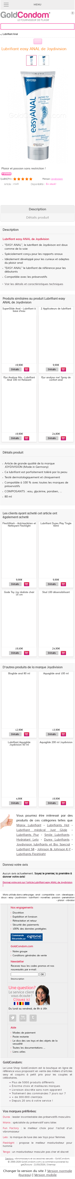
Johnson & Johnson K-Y (54, 849)
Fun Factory (11, 1128)
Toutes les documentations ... (29, 1047)
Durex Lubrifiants (56, 840)
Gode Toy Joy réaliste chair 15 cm (19, 593)
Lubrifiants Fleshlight (31, 854)
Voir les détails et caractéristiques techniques (34, 284)
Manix (7, 1122)
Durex (6, 1117)
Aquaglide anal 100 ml (56, 673)
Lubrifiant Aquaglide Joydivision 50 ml (19, 743)
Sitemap (51, 1164)
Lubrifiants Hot (58, 825)
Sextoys (9, 1158)
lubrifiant (32, 245)
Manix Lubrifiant (28, 825)
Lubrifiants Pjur (27, 835)
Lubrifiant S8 (25, 849)
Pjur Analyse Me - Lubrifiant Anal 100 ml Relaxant (19, 378)
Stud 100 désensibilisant (56, 592)
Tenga (6, 1152)
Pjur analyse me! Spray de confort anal (56, 378)
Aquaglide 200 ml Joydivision (56, 742)
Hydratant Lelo (27, 840)
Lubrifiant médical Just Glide (41, 830)
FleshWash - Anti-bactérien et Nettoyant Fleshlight (19, 524)
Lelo (5, 1137)
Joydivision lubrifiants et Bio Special (43, 844)
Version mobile (45, 1175)
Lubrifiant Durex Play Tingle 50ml (55, 524)
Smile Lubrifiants (56, 835)
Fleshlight (8, 1142)
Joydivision (57, 178)
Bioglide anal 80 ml (19, 673)
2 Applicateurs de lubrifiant (56, 308)
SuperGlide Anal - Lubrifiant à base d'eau (19, 310)
